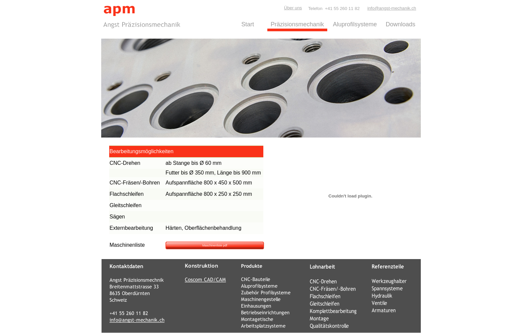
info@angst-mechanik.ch (391, 8)
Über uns (293, 7)
